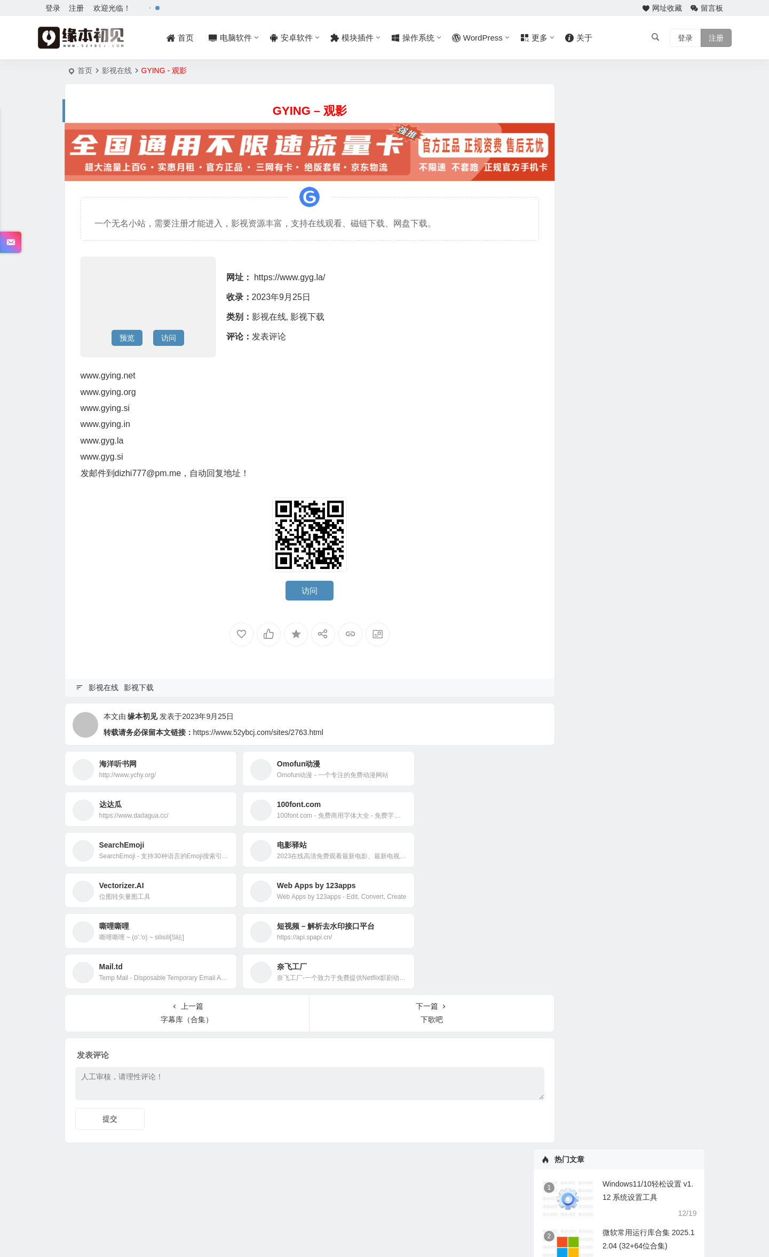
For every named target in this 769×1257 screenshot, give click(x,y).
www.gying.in (105, 420)
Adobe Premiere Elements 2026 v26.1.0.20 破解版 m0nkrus (647, 491)
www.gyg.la (102, 437)
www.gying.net (108, 372)
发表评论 (269, 333)
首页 (84, 70)
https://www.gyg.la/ (289, 274)
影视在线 (117, 70)
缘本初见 (142, 713)
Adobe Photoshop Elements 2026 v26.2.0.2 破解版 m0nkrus (648, 476)
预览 (127, 334)
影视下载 (307, 313)
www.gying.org (108, 388)
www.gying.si (105, 404)
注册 (76, 8)
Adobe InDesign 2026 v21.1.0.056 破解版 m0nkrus (632, 445)
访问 (168, 334)
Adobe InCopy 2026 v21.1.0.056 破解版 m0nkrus (629, 460)
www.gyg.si (102, 453)
